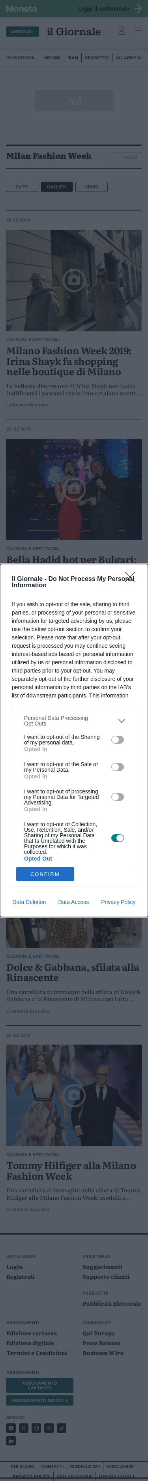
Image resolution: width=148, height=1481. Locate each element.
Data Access (73, 902)
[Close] (132, 579)
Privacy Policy (118, 902)
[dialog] (74, 740)
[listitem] (74, 720)
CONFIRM (45, 874)
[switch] (117, 740)
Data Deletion (29, 902)
